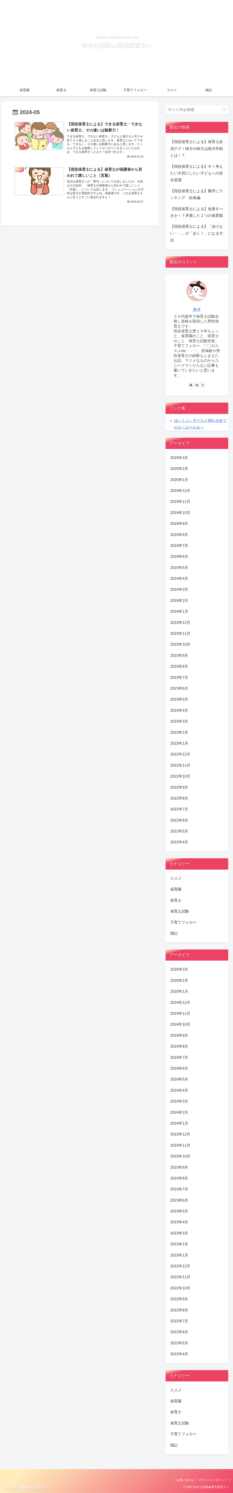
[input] (197, 109)
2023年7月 (179, 677)
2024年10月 (180, 513)
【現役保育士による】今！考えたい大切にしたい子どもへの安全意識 (196, 173)
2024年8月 (179, 535)
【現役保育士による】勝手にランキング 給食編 (196, 194)
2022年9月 (179, 787)
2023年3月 (179, 721)
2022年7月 (179, 809)
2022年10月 (180, 776)
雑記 (174, 933)
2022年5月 (179, 831)
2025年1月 (179, 480)
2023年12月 (180, 622)
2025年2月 (179, 469)
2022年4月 (179, 842)
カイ (197, 309)
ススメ (176, 878)
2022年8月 (179, 798)
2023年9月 (179, 655)
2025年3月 (179, 458)
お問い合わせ (185, 1480)
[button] (224, 109)
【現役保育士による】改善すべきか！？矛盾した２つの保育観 (196, 212)
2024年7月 (179, 546)
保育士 (176, 900)
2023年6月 (179, 688)
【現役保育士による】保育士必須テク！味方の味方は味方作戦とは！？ (196, 148)
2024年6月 (179, 556)
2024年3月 (179, 589)
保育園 (176, 889)
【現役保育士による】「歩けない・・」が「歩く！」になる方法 (196, 233)
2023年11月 (180, 633)
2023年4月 (179, 710)
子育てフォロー (183, 922)
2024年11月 (180, 501)
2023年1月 (179, 743)
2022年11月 (180, 765)
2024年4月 (179, 578)
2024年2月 (179, 600)
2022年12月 (180, 754)
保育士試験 (179, 911)
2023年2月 (179, 732)
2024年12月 (180, 491)
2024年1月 (179, 611)
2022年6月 (179, 820)
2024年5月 (179, 568)
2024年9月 (179, 524)
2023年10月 (180, 644)
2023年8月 (179, 666)
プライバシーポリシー (212, 1480)
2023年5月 (179, 699)
